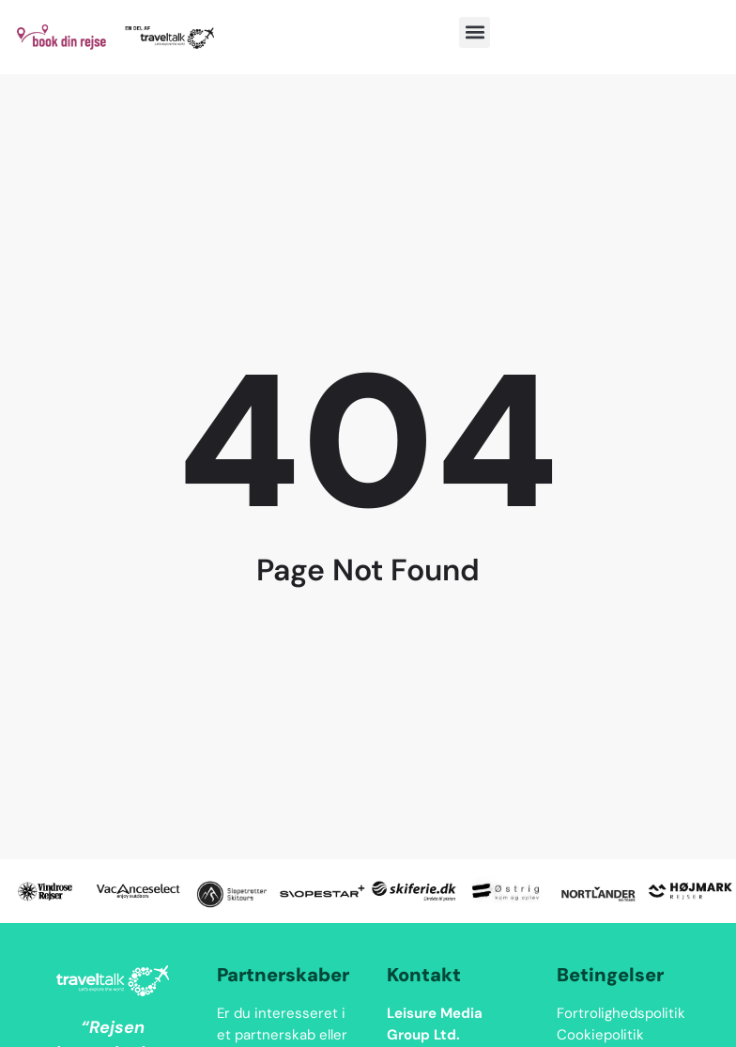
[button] (474, 32)
